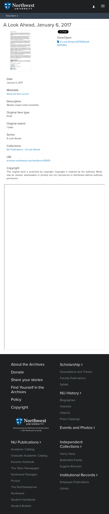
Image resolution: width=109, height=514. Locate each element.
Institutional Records (79, 475)
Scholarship (71, 364)
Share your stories (27, 379)
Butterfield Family (71, 460)
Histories (65, 406)
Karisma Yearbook (22, 462)
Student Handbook (23, 499)
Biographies (67, 400)
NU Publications (26, 442)
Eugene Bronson (71, 466)
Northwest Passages (24, 474)
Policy (16, 399)
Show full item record (17, 94)
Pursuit (15, 481)
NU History (70, 393)
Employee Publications (74, 482)
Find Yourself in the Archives (27, 389)
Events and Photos (77, 427)
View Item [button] (12, 15)
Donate (17, 372)
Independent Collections (71, 444)
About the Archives (27, 364)
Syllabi (64, 384)
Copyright (19, 407)
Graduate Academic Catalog (29, 455)
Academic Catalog (22, 449)
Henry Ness (67, 454)
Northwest (17, 493)
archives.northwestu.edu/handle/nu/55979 (28, 160)
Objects (65, 413)
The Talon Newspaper (25, 468)
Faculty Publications (73, 378)
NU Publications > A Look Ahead (23, 149)
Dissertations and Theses (76, 372)
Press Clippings (70, 419)
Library (64, 488)
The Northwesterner (24, 487)
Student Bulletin (21, 506)
